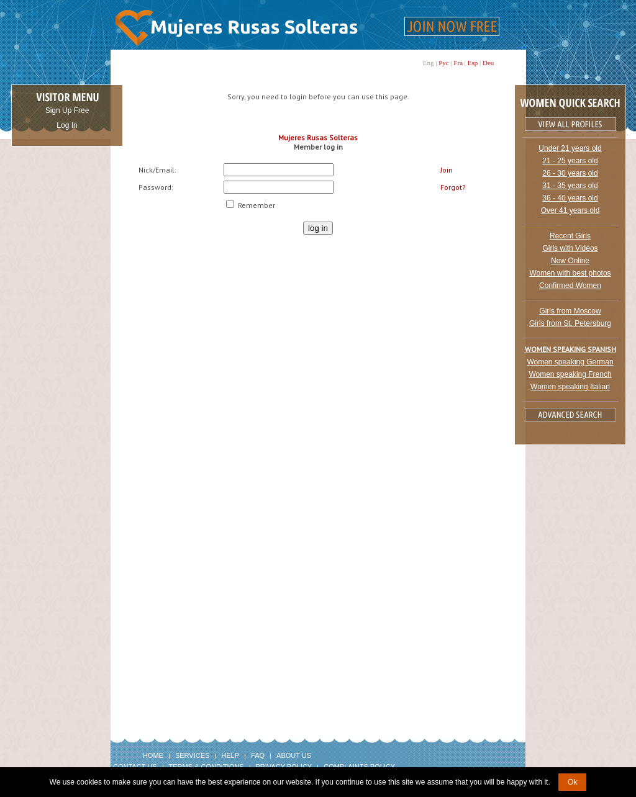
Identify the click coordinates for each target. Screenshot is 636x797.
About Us (293, 755)
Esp (473, 62)
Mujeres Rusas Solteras (318, 137)
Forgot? (453, 187)
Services (192, 755)
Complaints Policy (359, 766)
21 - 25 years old (569, 160)
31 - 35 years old (569, 185)
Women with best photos (570, 273)
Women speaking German (570, 362)
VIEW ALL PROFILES (570, 124)
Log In (67, 125)
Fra (458, 62)
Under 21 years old (569, 148)
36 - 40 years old (569, 198)
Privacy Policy (284, 766)
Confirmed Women (570, 285)
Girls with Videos (569, 248)
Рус (443, 62)
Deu (488, 62)
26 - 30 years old (569, 173)
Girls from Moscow (570, 311)
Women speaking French (570, 374)
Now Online (570, 260)
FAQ (258, 755)
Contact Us (135, 766)
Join (446, 169)
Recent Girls (570, 236)
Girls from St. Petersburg (570, 323)
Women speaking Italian (570, 386)
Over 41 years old (570, 210)
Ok (572, 782)
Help (230, 755)
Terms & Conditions (206, 766)
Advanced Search (570, 414)
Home (153, 755)
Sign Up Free (67, 110)
